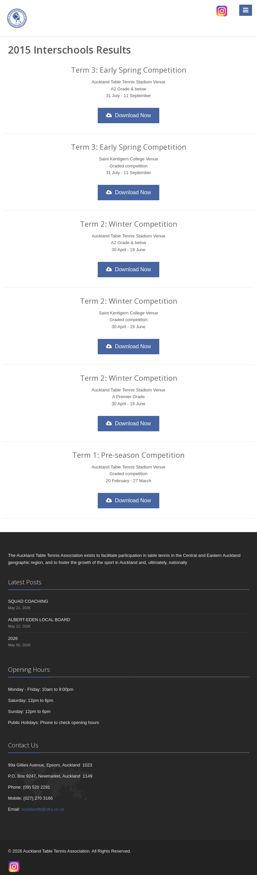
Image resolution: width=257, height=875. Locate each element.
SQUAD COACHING (28, 601)
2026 (13, 638)
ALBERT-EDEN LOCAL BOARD (39, 619)
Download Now (128, 115)
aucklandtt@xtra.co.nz (43, 809)
